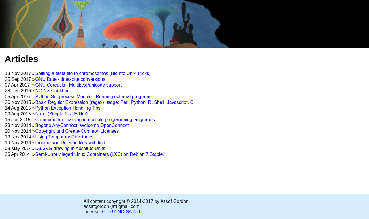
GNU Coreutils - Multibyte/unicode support (78, 85)
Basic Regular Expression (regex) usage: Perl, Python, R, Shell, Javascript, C (114, 102)
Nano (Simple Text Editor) (61, 113)
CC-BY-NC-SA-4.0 (121, 211)
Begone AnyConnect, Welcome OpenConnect (82, 125)
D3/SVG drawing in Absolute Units (70, 148)
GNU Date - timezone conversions (70, 79)
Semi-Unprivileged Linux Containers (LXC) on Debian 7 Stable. (99, 154)
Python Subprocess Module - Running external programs (93, 96)
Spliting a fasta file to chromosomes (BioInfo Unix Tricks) (92, 73)
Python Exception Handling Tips (67, 108)
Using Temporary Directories (64, 136)
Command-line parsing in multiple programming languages (95, 119)
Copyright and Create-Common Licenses (77, 131)
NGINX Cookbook (53, 90)
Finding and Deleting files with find (70, 142)
